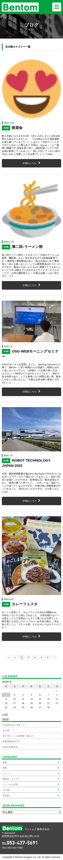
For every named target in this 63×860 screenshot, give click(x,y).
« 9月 (5, 714)
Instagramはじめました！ (15, 725)
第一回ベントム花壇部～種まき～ (19, 736)
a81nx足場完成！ (11, 747)
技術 (5, 762)
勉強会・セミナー (11, 779)
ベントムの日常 (10, 784)
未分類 (6, 795)
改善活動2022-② (11, 741)
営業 (5, 768)
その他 (6, 790)
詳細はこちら (30, 163)
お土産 (6, 730)
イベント (7, 773)
